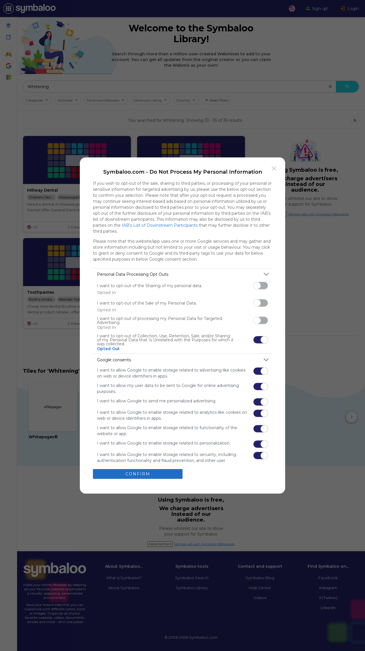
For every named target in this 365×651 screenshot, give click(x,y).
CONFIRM (137, 473)
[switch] (260, 285)
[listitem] (182, 274)
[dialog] (182, 325)
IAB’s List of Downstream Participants (160, 225)
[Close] (274, 168)
